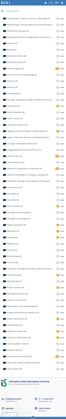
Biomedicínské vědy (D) (16, 62)
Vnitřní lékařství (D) (15, 325)
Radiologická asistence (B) (17, 294)
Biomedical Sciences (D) (16, 56)
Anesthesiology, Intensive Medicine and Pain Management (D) (32, 25)
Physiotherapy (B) (14, 275)
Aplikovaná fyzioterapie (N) (18, 31)
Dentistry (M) (12, 81)
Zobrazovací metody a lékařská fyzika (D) (23, 362)
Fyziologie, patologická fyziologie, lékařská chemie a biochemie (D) (34, 100)
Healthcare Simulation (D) (17, 125)
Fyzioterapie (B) (13, 106)
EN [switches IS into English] (56, 2)
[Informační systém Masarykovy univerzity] (5, 3)
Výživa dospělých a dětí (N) (18, 344)
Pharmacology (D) (14, 256)
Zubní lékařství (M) (14, 369)
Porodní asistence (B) (15, 287)
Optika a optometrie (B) (16, 225)
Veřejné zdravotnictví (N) (17, 319)
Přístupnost (42, 411)
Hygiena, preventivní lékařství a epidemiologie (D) (27, 131)
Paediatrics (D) (13, 244)
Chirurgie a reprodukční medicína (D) (22, 143)
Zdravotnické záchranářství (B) (19, 356)
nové (62, 18)
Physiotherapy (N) (14, 281)
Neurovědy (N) (13, 200)
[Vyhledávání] (51, 2)
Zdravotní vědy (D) (14, 350)
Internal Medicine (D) (15, 162)
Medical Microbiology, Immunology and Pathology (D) (28, 181)
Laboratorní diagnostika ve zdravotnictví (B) (24, 168)
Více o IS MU (13, 384)
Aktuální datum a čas (45, 401)
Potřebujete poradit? (13, 399)
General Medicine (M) (16, 112)
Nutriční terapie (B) (15, 206)
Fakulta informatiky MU (31, 384)
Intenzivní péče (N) (14, 156)
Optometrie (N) (13, 231)
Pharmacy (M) (12, 262)
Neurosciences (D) (14, 187)
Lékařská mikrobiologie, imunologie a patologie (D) (27, 175)
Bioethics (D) (12, 43)
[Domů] (45, 2)
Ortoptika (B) (12, 237)
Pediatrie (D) (12, 250)
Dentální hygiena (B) (15, 68)
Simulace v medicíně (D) (17, 300)
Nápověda (9, 408)
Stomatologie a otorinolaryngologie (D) (22, 306)
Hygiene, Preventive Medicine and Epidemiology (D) (28, 137)
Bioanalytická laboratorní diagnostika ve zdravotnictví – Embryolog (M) (35, 37)
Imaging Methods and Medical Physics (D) (24, 150)
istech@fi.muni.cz (11, 401)
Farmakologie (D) (14, 93)
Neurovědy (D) (13, 193)
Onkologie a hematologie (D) (18, 218)
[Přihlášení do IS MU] (62, 2)
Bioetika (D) (11, 49)
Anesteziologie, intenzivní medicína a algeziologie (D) (28, 18)
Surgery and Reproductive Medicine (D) (23, 312)
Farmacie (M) (12, 87)
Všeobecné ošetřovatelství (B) (19, 337)
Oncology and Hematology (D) (19, 212)
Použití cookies (44, 408)
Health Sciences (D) (15, 118)
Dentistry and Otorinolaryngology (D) (22, 75)
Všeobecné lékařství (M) (16, 331)
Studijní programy (12, 11)
